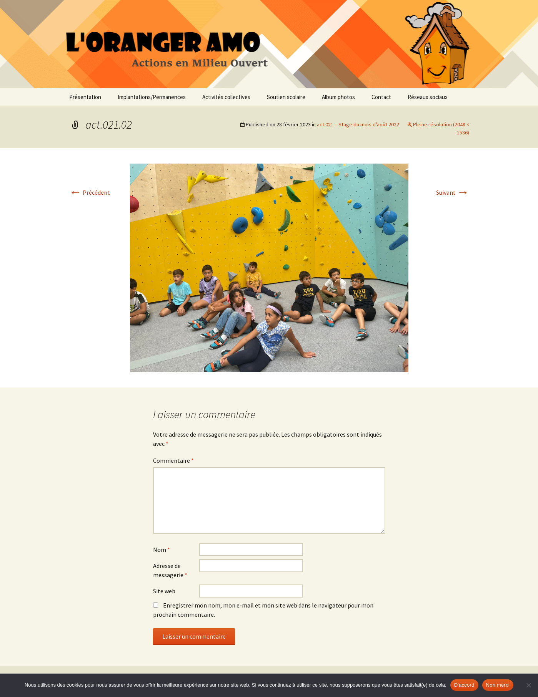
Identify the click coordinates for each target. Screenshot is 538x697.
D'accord (464, 685)
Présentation (85, 97)
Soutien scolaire (286, 97)
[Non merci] (528, 685)
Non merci (498, 685)
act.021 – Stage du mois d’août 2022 (358, 124)
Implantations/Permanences (152, 97)
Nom (161, 549)
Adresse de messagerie (170, 570)
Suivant (452, 192)
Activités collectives (226, 97)
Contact (381, 97)
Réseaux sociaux (428, 97)
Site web (164, 591)
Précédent (89, 192)
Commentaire (173, 460)
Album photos (338, 97)
